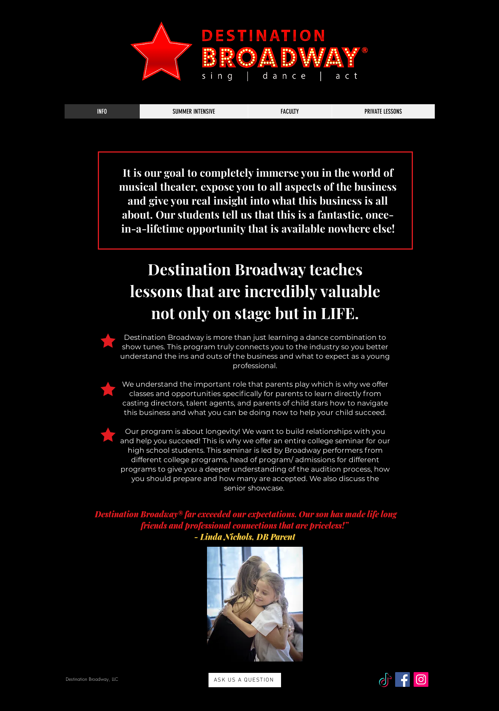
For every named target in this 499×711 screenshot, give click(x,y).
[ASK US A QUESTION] (245, 680)
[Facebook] (402, 679)
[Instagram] (421, 679)
